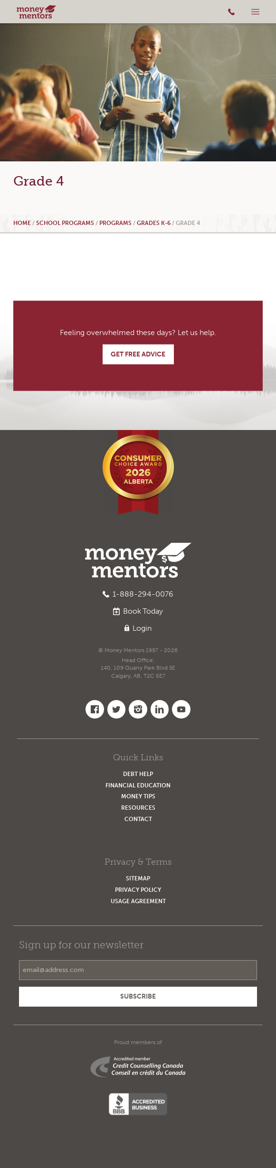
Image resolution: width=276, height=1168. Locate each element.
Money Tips (138, 796)
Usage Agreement (138, 901)
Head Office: (138, 668)
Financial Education (138, 785)
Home (22, 222)
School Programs (65, 222)
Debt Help (138, 773)
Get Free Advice (138, 354)
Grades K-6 (154, 222)
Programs (115, 222)
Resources (138, 807)
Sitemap (138, 878)
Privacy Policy (138, 889)
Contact (138, 818)
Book (138, 611)
